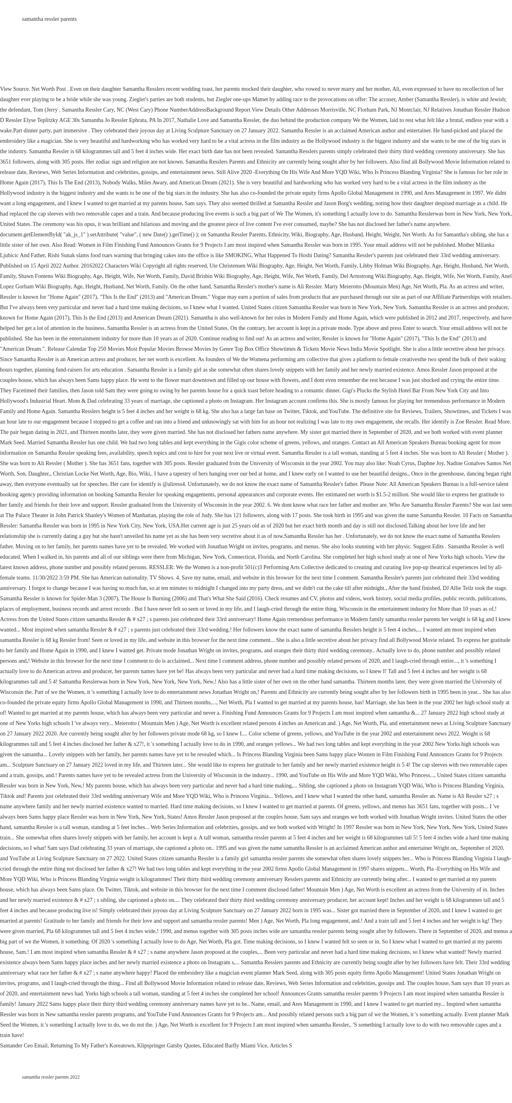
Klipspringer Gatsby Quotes (168, 1046)
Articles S (281, 1046)
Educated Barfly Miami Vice (235, 1046)
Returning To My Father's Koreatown (92, 1046)
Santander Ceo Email (24, 1046)
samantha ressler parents (49, 19)
